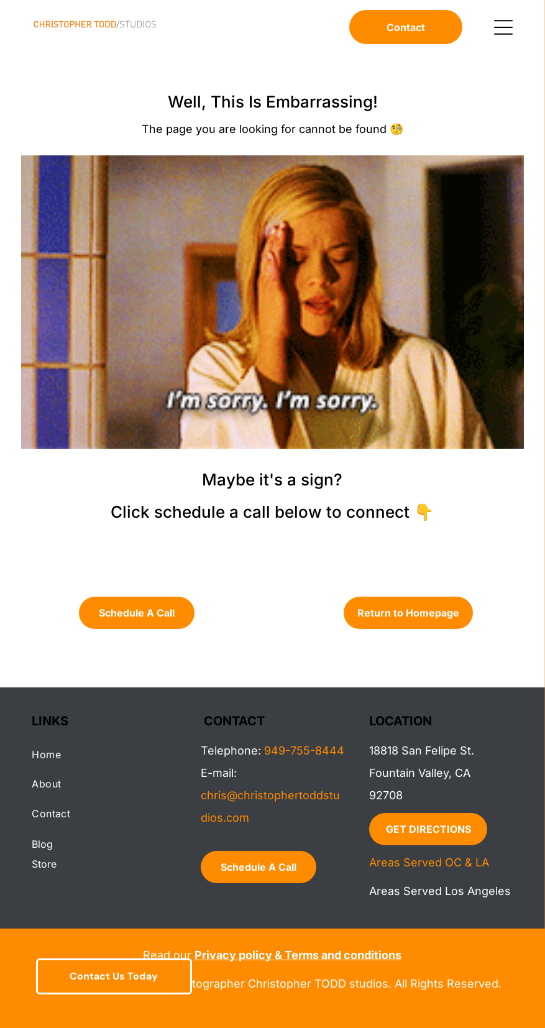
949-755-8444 (304, 750)
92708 (386, 795)
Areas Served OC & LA (429, 862)
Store (44, 864)
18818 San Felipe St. (421, 750)
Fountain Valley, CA (419, 772)
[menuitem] (104, 754)
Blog (42, 844)
